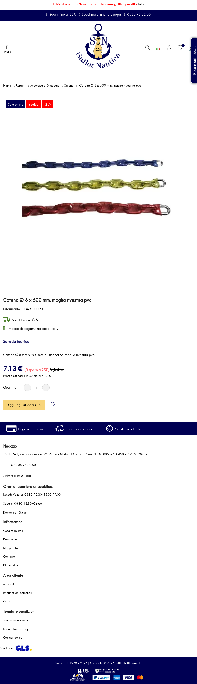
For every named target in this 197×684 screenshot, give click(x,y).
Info (141, 3)
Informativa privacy (15, 628)
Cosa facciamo (13, 530)
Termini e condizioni (15, 620)
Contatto (9, 556)
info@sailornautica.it (18, 475)
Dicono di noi (11, 564)
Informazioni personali (17, 592)
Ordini (7, 601)
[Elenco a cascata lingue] (158, 48)
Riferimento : (12, 308)
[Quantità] (36, 387)
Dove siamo (10, 539)
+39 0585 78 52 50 (22, 464)
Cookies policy (12, 637)
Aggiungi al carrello (24, 404)
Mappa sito (10, 547)
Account (8, 583)
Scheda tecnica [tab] (16, 341)
